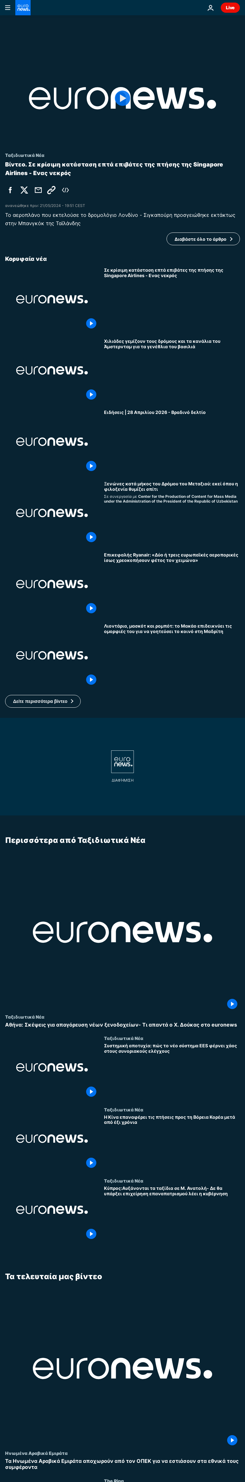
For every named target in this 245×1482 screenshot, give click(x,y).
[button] (43, 701)
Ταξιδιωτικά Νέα (24, 1016)
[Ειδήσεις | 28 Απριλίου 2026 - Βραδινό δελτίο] (172, 441)
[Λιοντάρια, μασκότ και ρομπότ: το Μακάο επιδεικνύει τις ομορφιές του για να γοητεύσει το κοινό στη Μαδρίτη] (172, 655)
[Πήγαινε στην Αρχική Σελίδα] (23, 7)
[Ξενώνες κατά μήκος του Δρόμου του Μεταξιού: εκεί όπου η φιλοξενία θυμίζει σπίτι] (172, 513)
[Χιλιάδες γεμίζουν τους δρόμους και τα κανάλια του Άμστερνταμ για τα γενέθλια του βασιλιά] (172, 370)
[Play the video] (122, 98)
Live (230, 7)
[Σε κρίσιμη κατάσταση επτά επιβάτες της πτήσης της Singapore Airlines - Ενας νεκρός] (172, 299)
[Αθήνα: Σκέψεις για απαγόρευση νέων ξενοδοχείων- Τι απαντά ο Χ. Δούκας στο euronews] (122, 1025)
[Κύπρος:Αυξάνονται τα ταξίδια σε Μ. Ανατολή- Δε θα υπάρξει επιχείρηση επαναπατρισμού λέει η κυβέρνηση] (172, 1214)
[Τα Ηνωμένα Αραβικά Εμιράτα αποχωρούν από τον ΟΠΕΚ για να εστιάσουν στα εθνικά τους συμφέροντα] (122, 1464)
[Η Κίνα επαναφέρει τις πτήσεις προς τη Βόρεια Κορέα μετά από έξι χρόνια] (172, 1142)
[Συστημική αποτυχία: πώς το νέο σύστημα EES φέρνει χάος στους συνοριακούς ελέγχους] (172, 1071)
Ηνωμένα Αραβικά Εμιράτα (36, 1453)
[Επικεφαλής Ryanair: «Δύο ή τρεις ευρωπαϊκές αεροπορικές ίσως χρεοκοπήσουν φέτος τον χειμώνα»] (172, 584)
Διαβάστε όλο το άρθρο (200, 239)
